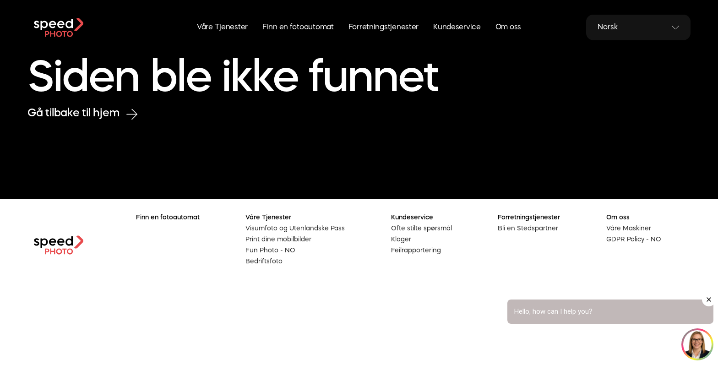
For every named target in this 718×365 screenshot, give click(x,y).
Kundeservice (457, 27)
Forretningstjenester (383, 27)
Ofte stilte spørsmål (421, 228)
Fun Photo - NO (270, 250)
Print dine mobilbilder (278, 239)
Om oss (508, 27)
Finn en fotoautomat (298, 27)
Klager (401, 239)
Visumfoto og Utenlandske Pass (295, 228)
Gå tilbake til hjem (82, 113)
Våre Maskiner (628, 228)
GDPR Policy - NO (633, 239)
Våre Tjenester (222, 27)
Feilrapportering (416, 250)
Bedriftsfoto (264, 261)
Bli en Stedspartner (528, 228)
